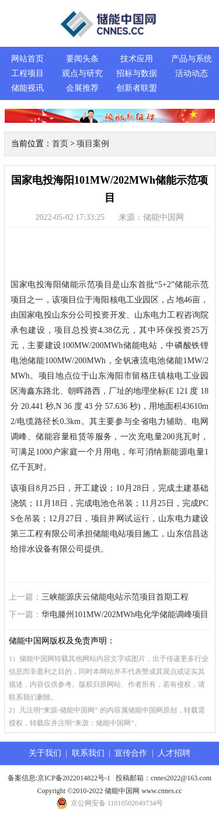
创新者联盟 (136, 88)
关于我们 (45, 753)
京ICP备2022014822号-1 (73, 778)
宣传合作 (130, 753)
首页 (60, 143)
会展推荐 (82, 88)
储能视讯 (27, 88)
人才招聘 (174, 753)
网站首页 (27, 58)
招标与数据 (136, 73)
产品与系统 (191, 58)
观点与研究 (82, 73)
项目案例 (93, 143)
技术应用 (136, 58)
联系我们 (88, 753)
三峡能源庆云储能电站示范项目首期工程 (115, 597)
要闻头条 (82, 58)
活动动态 (191, 73)
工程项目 (27, 73)
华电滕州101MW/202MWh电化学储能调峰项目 (124, 614)
